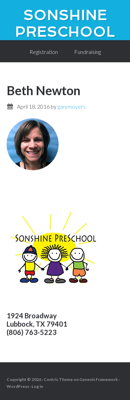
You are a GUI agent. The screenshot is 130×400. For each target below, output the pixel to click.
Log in (37, 386)
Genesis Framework (98, 379)
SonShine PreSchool (65, 23)
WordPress (18, 386)
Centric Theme (58, 379)
